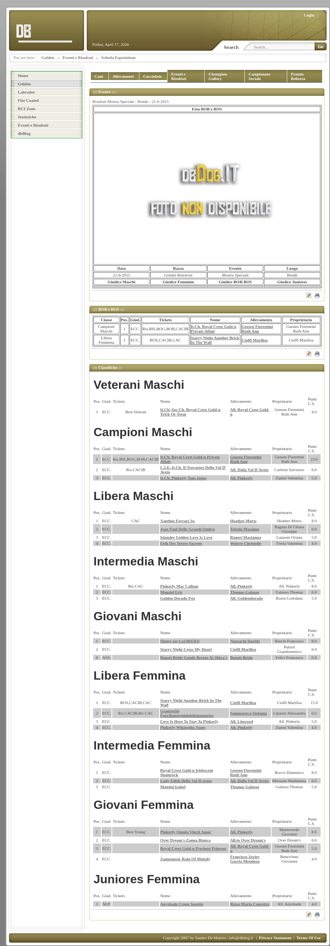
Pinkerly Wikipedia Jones (183, 727)
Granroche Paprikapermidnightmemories (187, 713)
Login (309, 15)
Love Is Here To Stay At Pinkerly (189, 721)
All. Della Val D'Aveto (249, 469)
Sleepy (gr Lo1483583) (180, 641)
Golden (47, 57)
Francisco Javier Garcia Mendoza (244, 858)
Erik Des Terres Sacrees (181, 543)
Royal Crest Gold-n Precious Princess (193, 848)
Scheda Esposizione (118, 57)
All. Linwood (241, 721)
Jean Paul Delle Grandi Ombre (187, 529)
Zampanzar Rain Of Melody (185, 859)
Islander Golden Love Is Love (186, 537)
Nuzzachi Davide (245, 641)
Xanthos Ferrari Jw (177, 520)
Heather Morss (243, 520)
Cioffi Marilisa (255, 340)
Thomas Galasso (244, 592)
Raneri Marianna (245, 537)
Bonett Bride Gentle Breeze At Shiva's (194, 657)
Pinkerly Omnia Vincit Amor (185, 832)
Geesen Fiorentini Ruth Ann (257, 328)
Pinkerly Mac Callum (179, 586)
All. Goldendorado (246, 598)
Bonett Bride (241, 657)
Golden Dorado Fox (177, 598)
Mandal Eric (171, 592)
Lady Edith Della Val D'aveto (186, 780)
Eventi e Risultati (78, 57)
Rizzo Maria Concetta (249, 904)
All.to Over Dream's (248, 840)
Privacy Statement (275, 937)
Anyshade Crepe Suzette (181, 904)
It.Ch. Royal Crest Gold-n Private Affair (214, 328)
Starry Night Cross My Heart (186, 649)
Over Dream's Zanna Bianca (185, 840)
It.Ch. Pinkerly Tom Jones (183, 478)
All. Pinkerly (241, 478)
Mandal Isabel (173, 786)
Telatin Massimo (244, 529)
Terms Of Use (309, 937)
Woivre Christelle (245, 543)
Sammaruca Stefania (248, 713)
